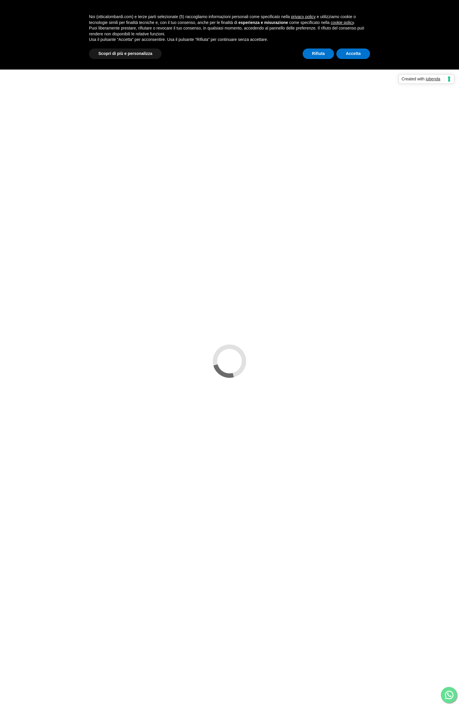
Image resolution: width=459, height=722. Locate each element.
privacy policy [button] (303, 16)
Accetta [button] (353, 53)
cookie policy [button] (342, 22)
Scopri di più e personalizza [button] (125, 53)
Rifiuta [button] (318, 53)
